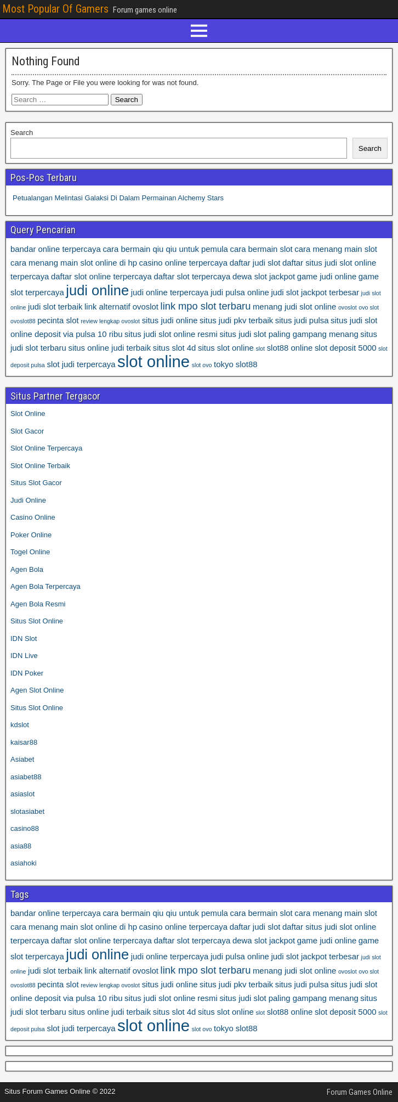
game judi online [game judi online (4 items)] (326, 276)
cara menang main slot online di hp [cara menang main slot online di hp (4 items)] (73, 262)
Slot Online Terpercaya (46, 448)
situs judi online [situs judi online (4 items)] (170, 320)
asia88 (20, 846)
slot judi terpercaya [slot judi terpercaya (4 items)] (81, 364)
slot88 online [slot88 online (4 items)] (290, 348)
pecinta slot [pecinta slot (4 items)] (57, 320)
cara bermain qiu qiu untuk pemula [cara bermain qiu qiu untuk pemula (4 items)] (165, 249)
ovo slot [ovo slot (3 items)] (369, 307)
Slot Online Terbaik (40, 466)
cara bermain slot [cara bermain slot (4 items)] (261, 249)
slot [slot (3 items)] (260, 348)
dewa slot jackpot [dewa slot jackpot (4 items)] (263, 276)
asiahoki (23, 863)
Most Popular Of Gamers (55, 8)
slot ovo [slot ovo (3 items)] (202, 365)
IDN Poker (26, 673)
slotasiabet (27, 811)
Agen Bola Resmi (37, 604)
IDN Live (24, 655)
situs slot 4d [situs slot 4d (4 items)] (174, 348)
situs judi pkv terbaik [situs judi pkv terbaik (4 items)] (236, 320)
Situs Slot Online (36, 621)
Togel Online (30, 552)
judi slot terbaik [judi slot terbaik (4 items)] (55, 306)
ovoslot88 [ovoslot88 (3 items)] (23, 321)
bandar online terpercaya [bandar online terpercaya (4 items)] (55, 249)
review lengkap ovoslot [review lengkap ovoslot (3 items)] (110, 321)
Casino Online (32, 517)
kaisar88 (23, 742)
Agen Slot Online (37, 690)
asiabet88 (25, 777)
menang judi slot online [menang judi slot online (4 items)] (294, 306)
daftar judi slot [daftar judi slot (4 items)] (255, 262)
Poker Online (31, 535)
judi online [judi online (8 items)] (97, 290)
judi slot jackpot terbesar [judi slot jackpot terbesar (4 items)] (315, 292)
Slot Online (28, 413)
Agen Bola (26, 569)
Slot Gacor (27, 431)
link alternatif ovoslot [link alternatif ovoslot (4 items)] (121, 306)
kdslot (19, 725)
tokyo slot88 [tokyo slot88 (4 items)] (235, 364)
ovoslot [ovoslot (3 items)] (347, 307)
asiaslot (22, 794)
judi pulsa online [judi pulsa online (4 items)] (240, 292)
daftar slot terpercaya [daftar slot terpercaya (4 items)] (191, 276)
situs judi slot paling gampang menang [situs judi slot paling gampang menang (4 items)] (288, 334)
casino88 (24, 828)
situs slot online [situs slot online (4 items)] (226, 348)
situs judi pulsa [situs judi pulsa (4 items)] (302, 320)
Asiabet (22, 759)
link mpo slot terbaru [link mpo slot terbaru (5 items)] (206, 306)
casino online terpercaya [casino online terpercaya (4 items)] (183, 262)
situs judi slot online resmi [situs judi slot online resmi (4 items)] (171, 334)
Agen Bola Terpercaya (45, 586)
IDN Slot (23, 638)
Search (21, 132)
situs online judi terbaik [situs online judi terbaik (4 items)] (109, 348)
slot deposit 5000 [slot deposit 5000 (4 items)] (346, 348)
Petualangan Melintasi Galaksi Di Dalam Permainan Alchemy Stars (118, 198)
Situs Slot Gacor (36, 483)
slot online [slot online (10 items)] (153, 361)
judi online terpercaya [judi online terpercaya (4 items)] (170, 292)
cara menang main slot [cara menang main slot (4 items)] (335, 249)
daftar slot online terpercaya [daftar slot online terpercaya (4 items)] (101, 276)
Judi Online (28, 500)
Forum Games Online (360, 1092)
